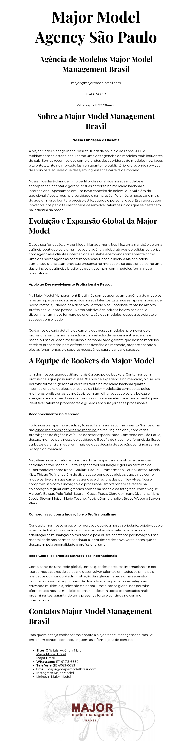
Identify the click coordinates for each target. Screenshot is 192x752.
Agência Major (72, 650)
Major (97, 389)
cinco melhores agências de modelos (66, 430)
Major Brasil (45, 658)
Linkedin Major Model (53, 676)
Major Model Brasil (51, 654)
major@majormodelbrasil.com (72, 669)
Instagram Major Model (55, 673)
